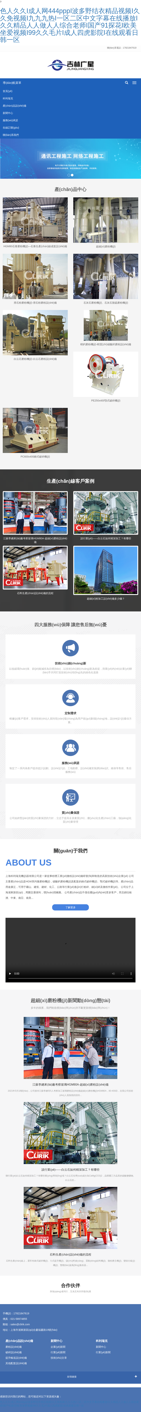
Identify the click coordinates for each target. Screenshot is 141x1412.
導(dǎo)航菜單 (12, 82)
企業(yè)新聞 (58, 1346)
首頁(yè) (7, 91)
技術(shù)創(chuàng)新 (70, 663)
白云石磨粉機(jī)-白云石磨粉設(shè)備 (35, 358)
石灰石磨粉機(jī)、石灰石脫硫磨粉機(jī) (106, 302)
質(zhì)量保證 (70, 812)
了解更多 (70, 907)
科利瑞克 (8, 98)
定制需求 (70, 713)
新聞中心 (8, 113)
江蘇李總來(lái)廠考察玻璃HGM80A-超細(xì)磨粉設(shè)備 (70, 1084)
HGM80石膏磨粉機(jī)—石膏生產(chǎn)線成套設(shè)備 (35, 246)
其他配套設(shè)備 (16, 1363)
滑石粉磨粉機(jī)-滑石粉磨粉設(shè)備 (35, 302)
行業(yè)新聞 (58, 1352)
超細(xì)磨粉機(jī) (106, 246)
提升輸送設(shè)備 (16, 1357)
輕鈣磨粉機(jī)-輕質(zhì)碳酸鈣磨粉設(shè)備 (105, 344)
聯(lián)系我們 (11, 134)
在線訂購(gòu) (11, 127)
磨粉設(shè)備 (14, 1346)
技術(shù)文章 (59, 1357)
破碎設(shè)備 (14, 1352)
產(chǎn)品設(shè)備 (14, 105)
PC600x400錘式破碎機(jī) (35, 456)
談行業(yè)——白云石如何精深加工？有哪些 (105, 538)
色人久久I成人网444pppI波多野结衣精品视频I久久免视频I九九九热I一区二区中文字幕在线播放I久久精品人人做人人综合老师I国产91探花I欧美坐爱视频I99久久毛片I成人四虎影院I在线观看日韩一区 (70, 25)
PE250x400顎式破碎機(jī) (105, 400)
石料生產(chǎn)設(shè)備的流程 (35, 593)
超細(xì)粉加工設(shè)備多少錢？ (106, 598)
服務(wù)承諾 (10, 120)
